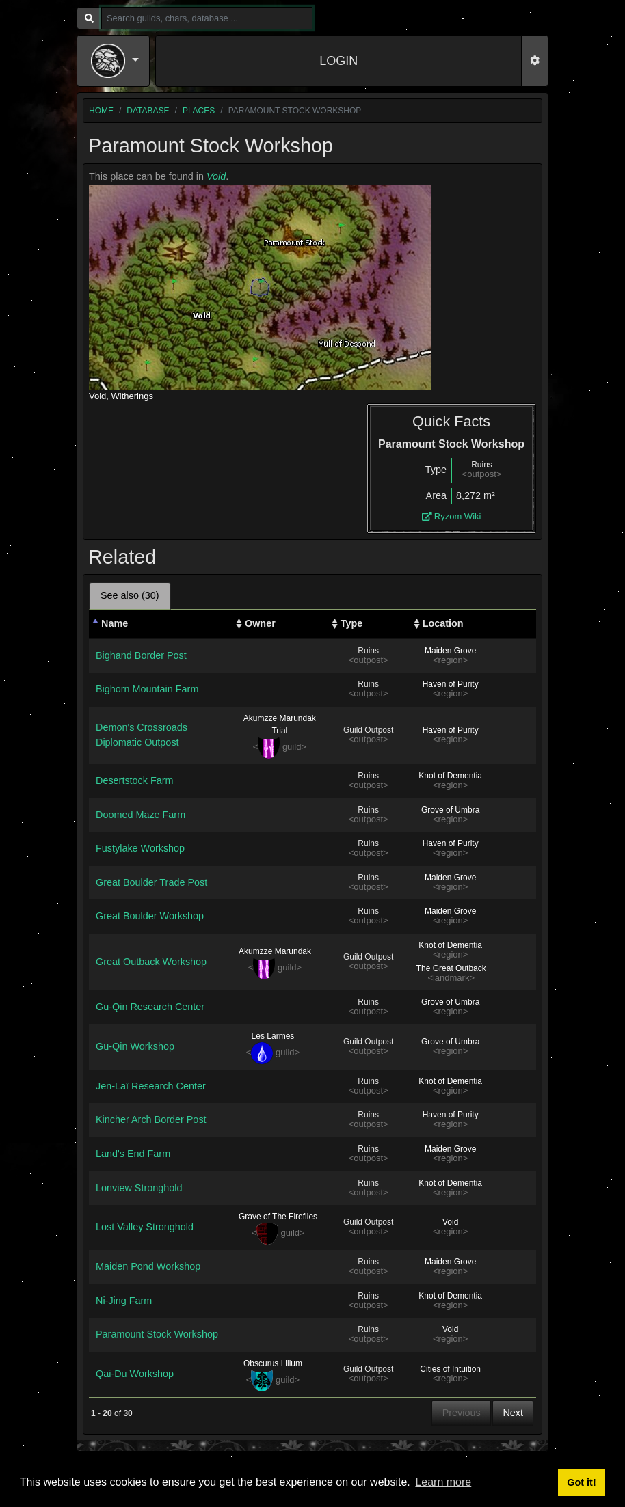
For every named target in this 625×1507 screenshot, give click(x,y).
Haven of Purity (451, 684)
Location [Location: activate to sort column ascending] (443, 623)
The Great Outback (451, 968)
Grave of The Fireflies (278, 1216)
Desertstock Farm (135, 780)
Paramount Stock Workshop (157, 1334)
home (101, 111)
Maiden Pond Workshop (148, 1266)
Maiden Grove (450, 650)
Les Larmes (273, 1036)
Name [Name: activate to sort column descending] (114, 623)
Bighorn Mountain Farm (147, 688)
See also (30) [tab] (130, 595)
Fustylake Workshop (140, 848)
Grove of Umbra (450, 810)
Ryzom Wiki (451, 516)
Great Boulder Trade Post (151, 882)
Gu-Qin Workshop (135, 1046)
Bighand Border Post (141, 655)
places (199, 111)
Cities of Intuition (450, 1369)
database (148, 111)
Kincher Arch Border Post (151, 1119)
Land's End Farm (133, 1153)
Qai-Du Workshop (135, 1373)
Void (216, 176)
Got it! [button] (581, 1482)
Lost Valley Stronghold (145, 1226)
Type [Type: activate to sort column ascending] (352, 623)
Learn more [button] (443, 1482)
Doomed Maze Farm (140, 814)
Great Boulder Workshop (150, 915)
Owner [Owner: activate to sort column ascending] (260, 623)
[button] (114, 60)
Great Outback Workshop (151, 961)
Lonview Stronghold (139, 1187)
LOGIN (338, 61)
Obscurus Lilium (272, 1363)
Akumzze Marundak (275, 951)
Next (513, 1412)
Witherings (132, 396)
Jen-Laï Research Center (151, 1086)
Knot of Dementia (450, 775)
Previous (461, 1412)
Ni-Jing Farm (124, 1300)
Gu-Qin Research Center (150, 1006)
